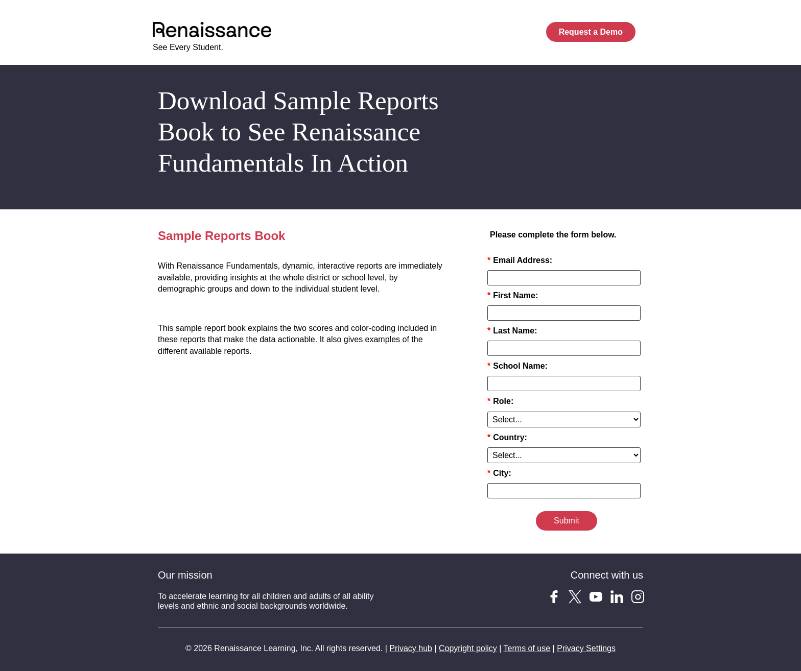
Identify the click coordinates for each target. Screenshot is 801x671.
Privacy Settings (586, 648)
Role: (500, 401)
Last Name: (512, 331)
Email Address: (519, 260)
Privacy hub (410, 648)
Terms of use (527, 648)
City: (499, 473)
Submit (566, 520)
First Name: (512, 295)
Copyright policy (468, 648)
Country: (507, 437)
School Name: (517, 366)
